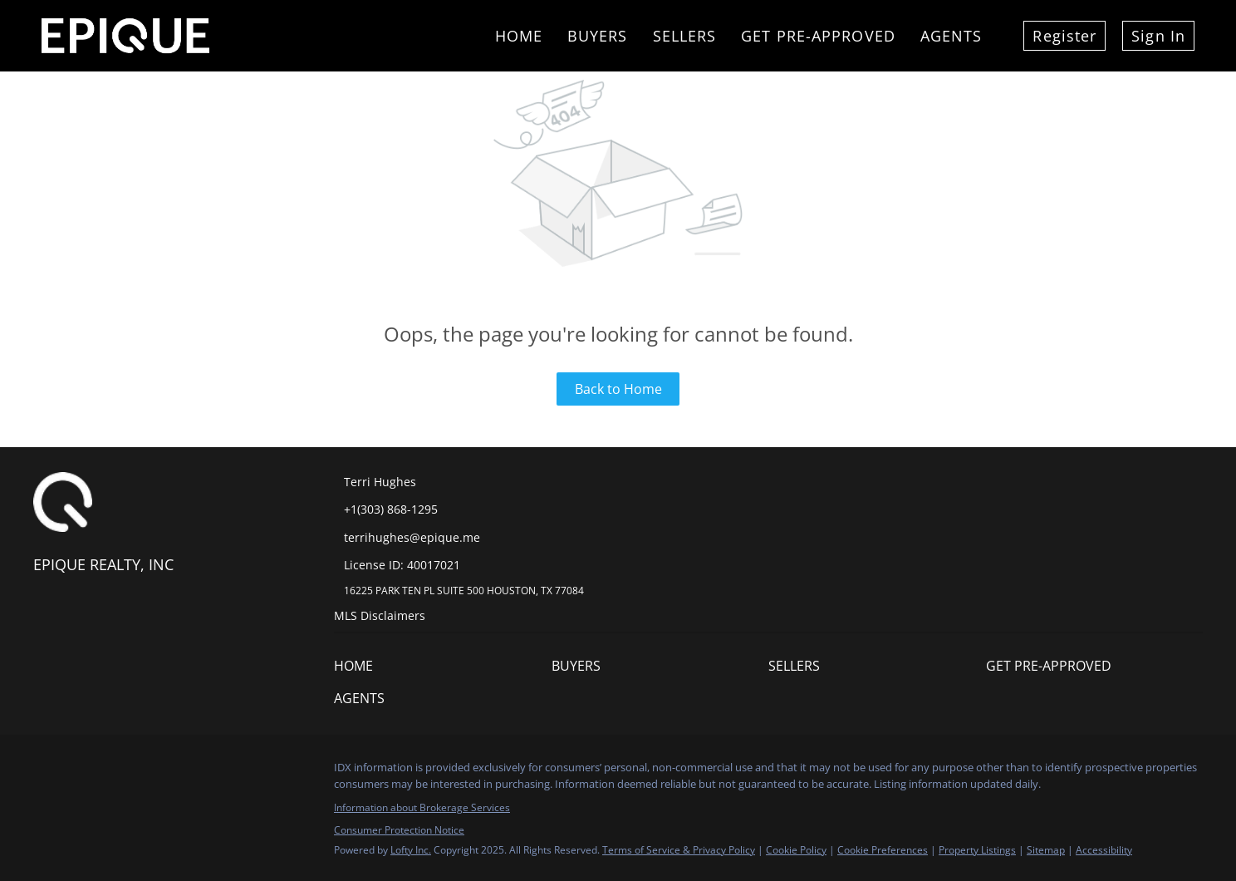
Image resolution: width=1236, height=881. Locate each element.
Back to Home (618, 389)
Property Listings (977, 850)
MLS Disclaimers (379, 615)
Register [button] (1064, 36)
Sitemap (1046, 850)
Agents (951, 36)
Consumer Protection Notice (399, 830)
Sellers (685, 36)
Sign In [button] (1158, 36)
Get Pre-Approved (818, 36)
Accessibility (1104, 850)
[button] (357, 670)
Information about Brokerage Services (422, 807)
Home (518, 36)
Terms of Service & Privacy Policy (678, 850)
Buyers (597, 36)
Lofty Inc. (410, 850)
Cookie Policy (796, 850)
